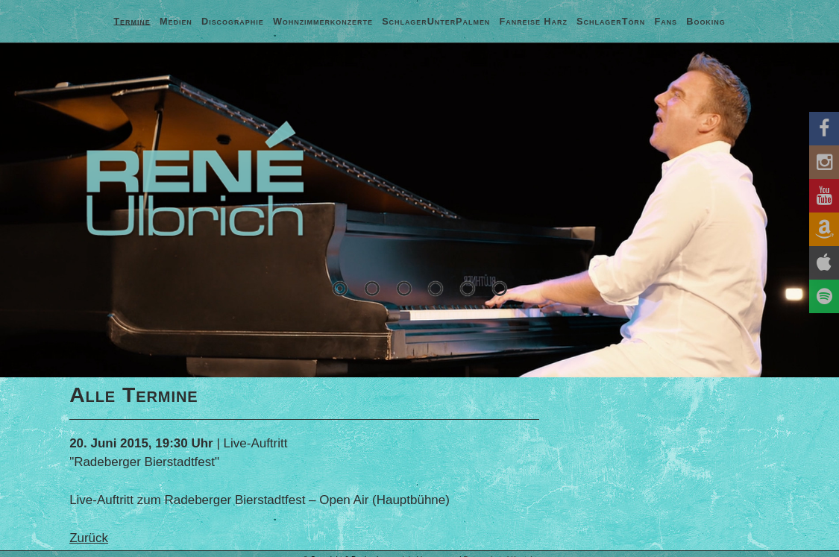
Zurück (88, 538)
